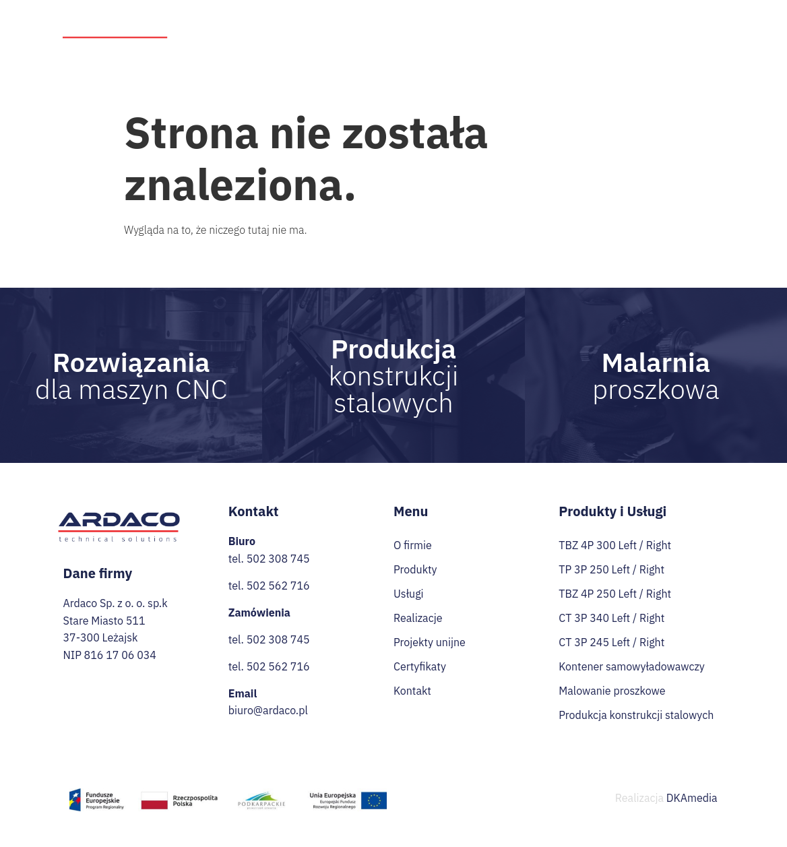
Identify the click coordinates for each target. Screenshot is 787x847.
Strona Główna (247, 21)
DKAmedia (692, 798)
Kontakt (706, 45)
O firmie (315, 21)
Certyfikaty (647, 45)
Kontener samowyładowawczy (632, 666)
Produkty (379, 22)
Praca (703, 21)
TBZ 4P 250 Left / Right (615, 593)
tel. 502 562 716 (269, 585)
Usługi (447, 22)
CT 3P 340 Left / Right (611, 618)
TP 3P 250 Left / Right (611, 569)
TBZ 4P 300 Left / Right (615, 545)
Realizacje (509, 21)
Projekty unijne (582, 21)
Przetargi (653, 21)
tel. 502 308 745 (269, 558)
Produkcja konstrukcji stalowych (636, 715)
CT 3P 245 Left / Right (611, 642)
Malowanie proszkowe (612, 690)
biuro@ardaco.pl (268, 710)
